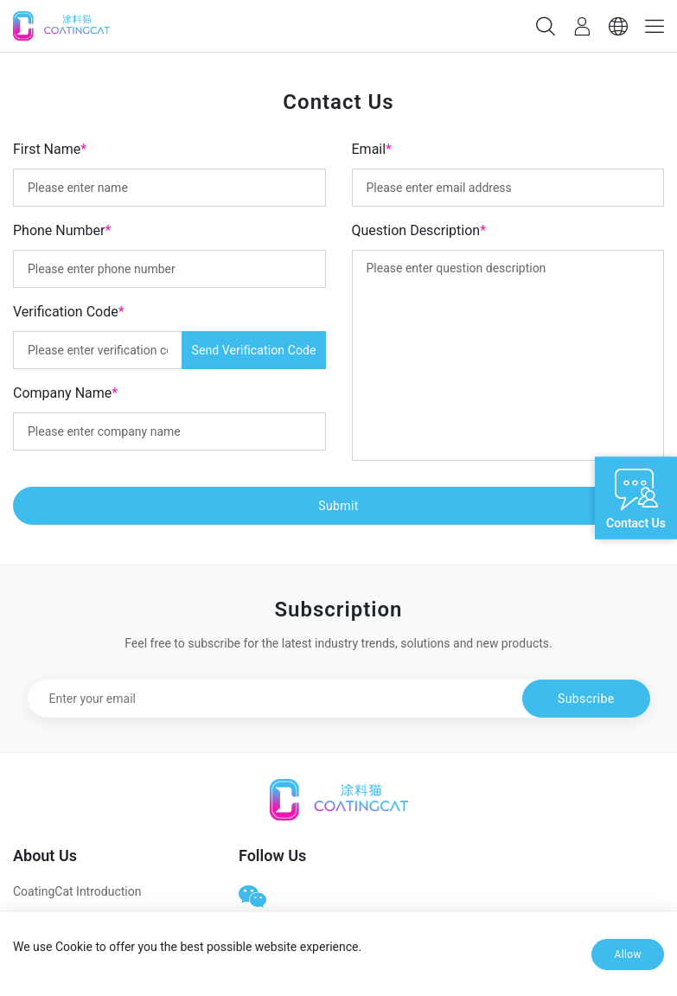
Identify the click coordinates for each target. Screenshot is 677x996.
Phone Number (62, 230)
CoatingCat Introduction (77, 891)
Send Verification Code (253, 350)
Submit (338, 506)
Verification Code (69, 311)
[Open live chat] (636, 498)
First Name (49, 149)
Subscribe (586, 699)
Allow (628, 954)
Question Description (419, 230)
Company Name (65, 393)
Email (372, 149)
